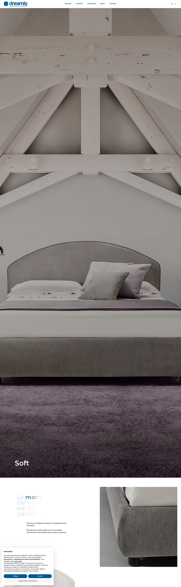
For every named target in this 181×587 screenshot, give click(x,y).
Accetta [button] (39, 576)
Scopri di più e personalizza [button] (28, 581)
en (175, 4)
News (102, 3)
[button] (50, 551)
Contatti (113, 3)
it (172, 4)
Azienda (68, 3)
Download (91, 3)
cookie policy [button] (18, 561)
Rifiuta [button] (15, 576)
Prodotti (79, 3)
